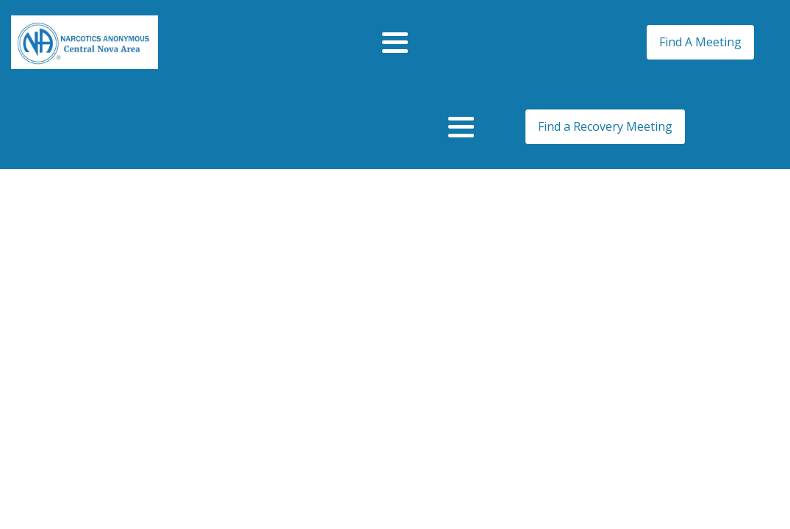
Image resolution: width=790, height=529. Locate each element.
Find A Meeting (700, 42)
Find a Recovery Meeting (605, 126)
